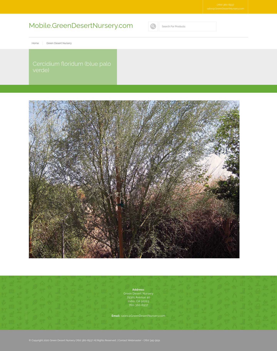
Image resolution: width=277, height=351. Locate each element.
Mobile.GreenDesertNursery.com (81, 25)
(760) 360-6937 (225, 4)
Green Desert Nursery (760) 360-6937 (71, 340)
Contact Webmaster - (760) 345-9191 (139, 340)
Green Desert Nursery (59, 43)
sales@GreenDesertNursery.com (225, 8)
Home (35, 43)
